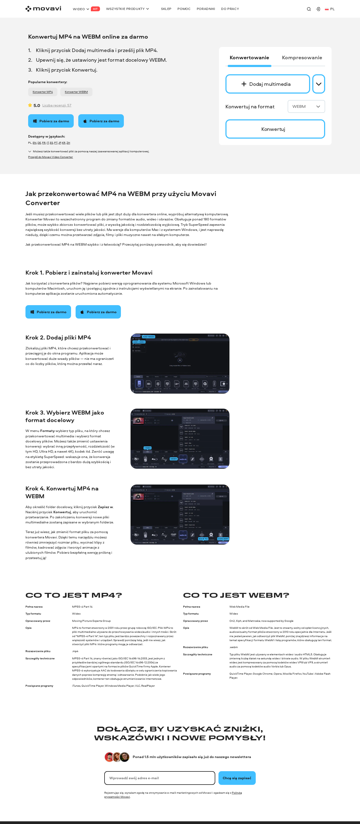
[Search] (309, 9)
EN (34, 143)
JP (59, 143)
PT (55, 143)
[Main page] (43, 9)
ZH (68, 143)
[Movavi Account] (318, 9)
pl (330, 8)
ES (51, 143)
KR (63, 143)
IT (48, 143)
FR (44, 143)
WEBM (306, 106)
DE (39, 143)
